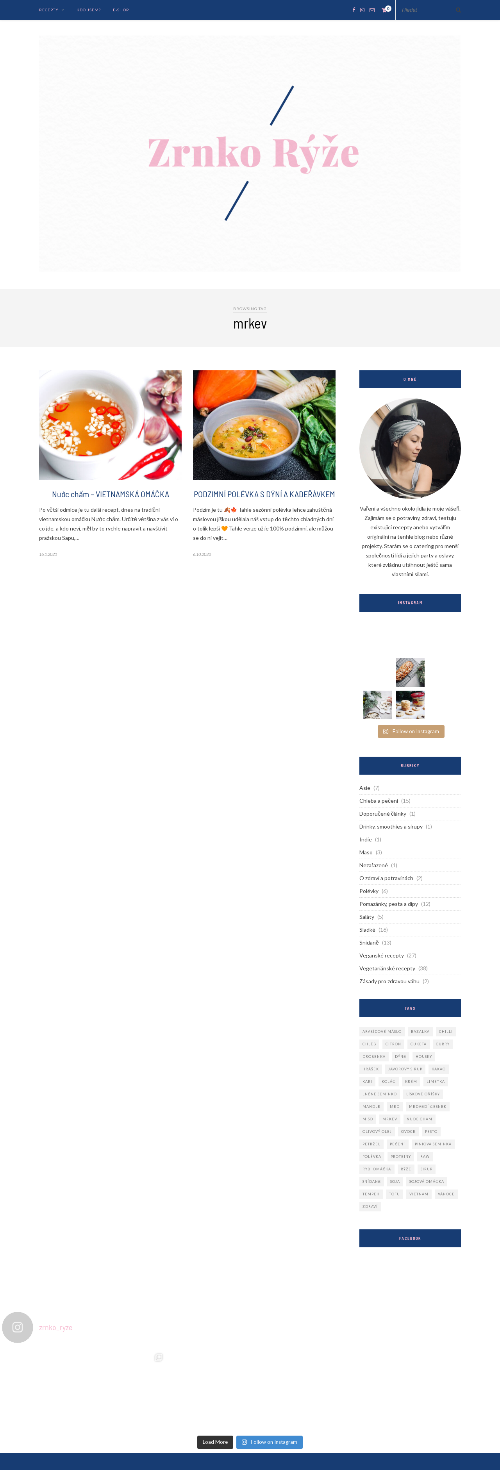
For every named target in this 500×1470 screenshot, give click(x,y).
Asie (364, 787)
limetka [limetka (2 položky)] (436, 1081)
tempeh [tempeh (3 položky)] (371, 1194)
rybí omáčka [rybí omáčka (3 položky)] (376, 1169)
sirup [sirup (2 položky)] (426, 1169)
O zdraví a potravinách (386, 878)
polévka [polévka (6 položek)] (371, 1156)
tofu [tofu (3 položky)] (394, 1194)
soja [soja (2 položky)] (395, 1181)
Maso (366, 852)
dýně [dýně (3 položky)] (400, 1056)
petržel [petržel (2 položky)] (371, 1144)
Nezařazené (373, 865)
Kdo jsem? (89, 9)
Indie (365, 839)
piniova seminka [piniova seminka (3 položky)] (433, 1144)
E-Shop (121, 9)
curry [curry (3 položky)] (443, 1044)
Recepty (49, 9)
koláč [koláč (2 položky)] (389, 1081)
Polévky (369, 891)
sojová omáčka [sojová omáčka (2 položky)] (426, 1181)
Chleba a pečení (378, 800)
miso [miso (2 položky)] (367, 1119)
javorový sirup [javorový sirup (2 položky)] (405, 1069)
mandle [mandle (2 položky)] (371, 1106)
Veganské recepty (381, 955)
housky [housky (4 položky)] (424, 1056)
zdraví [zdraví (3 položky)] (370, 1206)
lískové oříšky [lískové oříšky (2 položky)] (423, 1094)
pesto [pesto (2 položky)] (431, 1131)
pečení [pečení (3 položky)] (397, 1144)
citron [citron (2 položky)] (393, 1044)
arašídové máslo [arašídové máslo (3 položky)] (382, 1031)
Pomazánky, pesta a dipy (388, 903)
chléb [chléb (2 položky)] (369, 1044)
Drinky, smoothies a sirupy (391, 826)
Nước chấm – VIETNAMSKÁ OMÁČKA (110, 494)
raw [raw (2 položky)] (425, 1156)
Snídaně (369, 942)
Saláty (366, 916)
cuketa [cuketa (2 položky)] (419, 1044)
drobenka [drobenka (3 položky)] (374, 1056)
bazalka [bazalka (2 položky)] (420, 1031)
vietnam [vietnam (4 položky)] (419, 1194)
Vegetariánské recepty (387, 968)
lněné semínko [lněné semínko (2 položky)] (379, 1094)
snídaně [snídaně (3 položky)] (371, 1181)
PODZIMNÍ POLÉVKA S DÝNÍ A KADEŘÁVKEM (264, 494)
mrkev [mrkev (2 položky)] (389, 1119)
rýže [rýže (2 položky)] (406, 1169)
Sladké (367, 929)
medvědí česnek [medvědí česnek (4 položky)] (427, 1106)
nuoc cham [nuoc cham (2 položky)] (419, 1119)
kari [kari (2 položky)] (367, 1081)
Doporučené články (382, 813)
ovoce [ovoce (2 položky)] (408, 1131)
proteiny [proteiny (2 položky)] (401, 1156)
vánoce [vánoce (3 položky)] (446, 1194)
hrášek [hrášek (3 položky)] (370, 1069)
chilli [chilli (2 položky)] (446, 1031)
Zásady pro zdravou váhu (389, 981)
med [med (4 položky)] (395, 1106)
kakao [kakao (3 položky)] (439, 1069)
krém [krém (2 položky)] (411, 1081)
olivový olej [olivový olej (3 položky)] (377, 1131)
